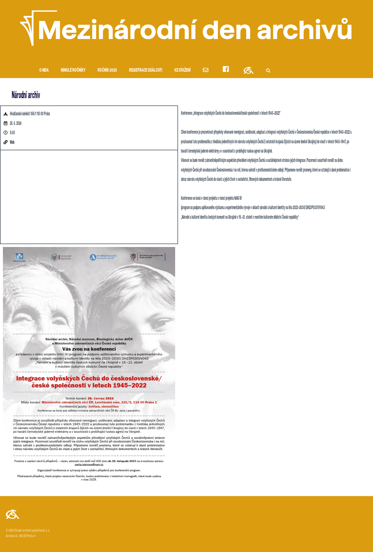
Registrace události (145, 70)
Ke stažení (183, 70)
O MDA (44, 70)
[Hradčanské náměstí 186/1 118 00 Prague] (89, 197)
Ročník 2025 (107, 70)
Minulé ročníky (73, 70)
